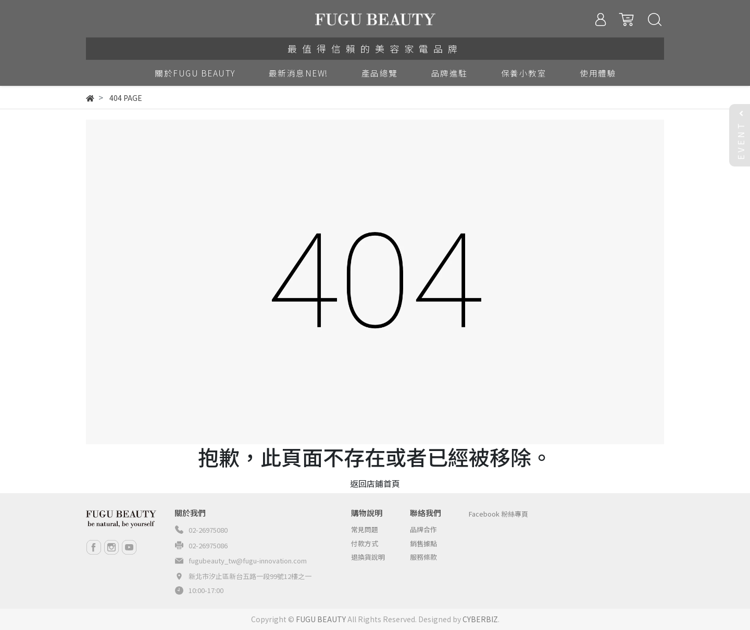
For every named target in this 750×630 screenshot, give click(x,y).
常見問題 (364, 529)
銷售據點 (423, 543)
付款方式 (364, 543)
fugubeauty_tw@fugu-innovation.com (248, 560)
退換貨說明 (368, 557)
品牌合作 (423, 529)
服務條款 (423, 557)
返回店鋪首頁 (375, 483)
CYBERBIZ (480, 619)
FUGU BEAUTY (321, 619)
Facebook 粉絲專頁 (498, 514)
